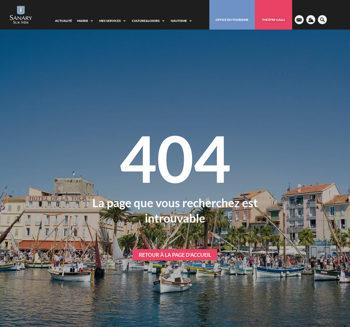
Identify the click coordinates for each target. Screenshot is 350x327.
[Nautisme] (181, 20)
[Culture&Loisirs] (148, 20)
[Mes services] (113, 20)
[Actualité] (63, 20)
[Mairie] (86, 20)
